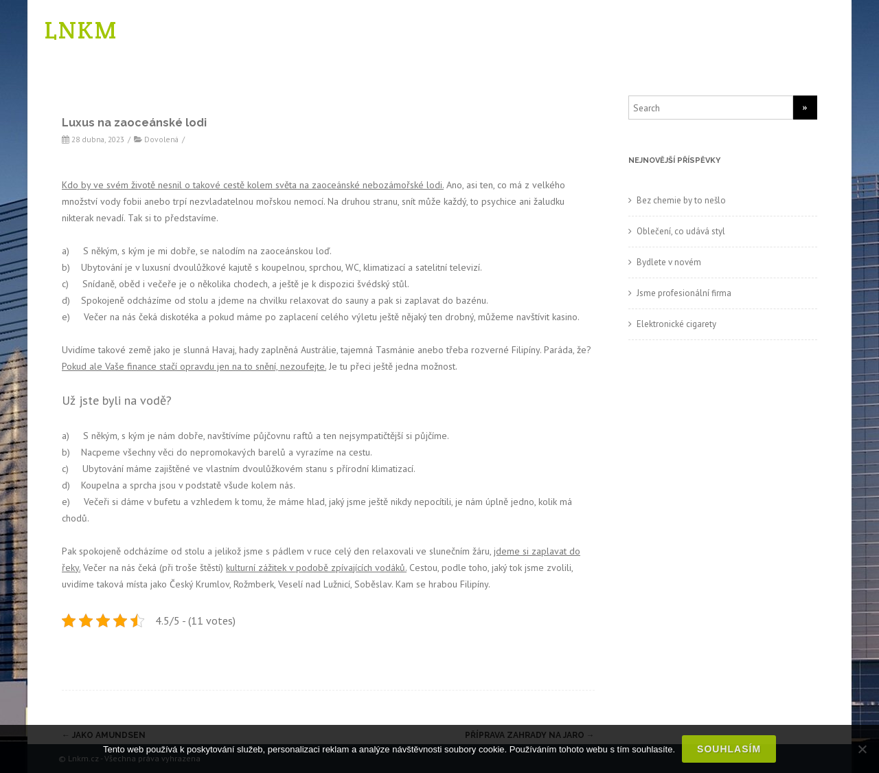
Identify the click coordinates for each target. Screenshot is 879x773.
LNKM (81, 29)
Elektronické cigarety (676, 324)
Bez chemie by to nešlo (681, 200)
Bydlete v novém (669, 262)
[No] (862, 749)
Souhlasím (729, 748)
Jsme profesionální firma (684, 293)
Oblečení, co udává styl (681, 231)
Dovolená (161, 139)
